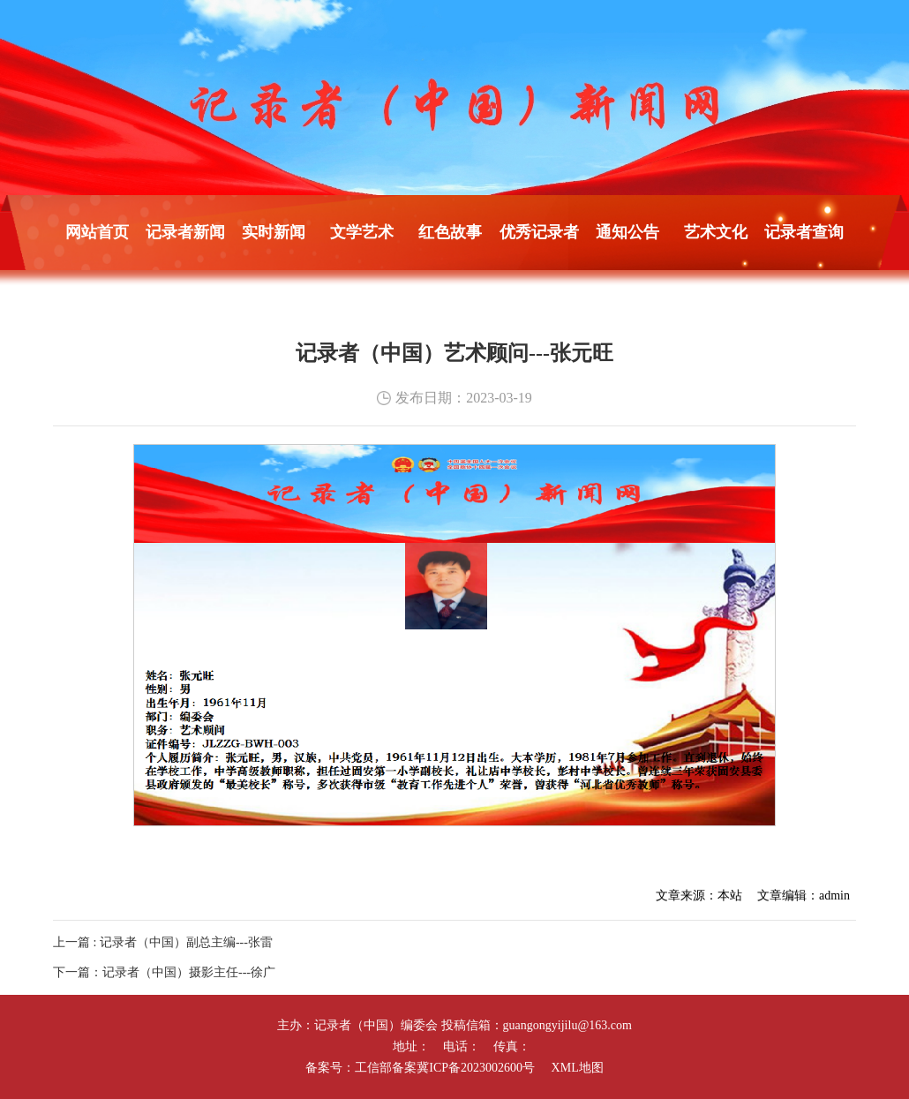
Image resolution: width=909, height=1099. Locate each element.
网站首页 (97, 232)
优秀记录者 (539, 232)
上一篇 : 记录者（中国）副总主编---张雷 (163, 942)
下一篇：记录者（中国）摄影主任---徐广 (164, 972)
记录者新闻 (185, 232)
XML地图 (578, 1067)
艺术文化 (715, 232)
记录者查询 (804, 232)
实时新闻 (273, 232)
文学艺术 (362, 232)
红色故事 (450, 232)
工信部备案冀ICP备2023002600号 (445, 1067)
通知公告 (627, 232)
